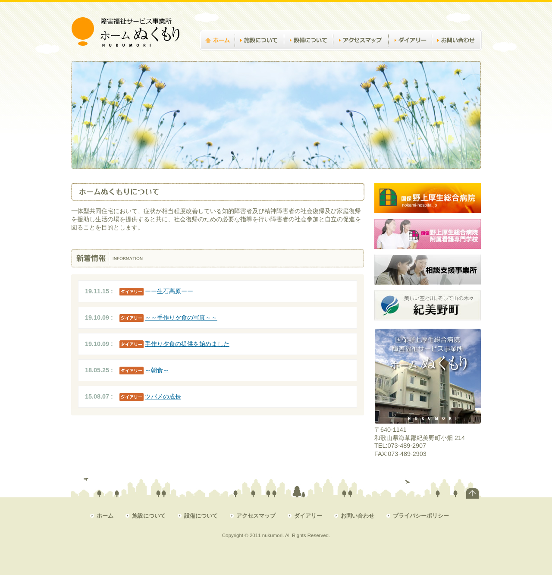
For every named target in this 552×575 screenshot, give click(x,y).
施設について (259, 54)
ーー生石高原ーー (169, 291)
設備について (308, 54)
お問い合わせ (457, 54)
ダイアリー (410, 54)
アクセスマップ (360, 54)
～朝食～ (157, 370)
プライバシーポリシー (421, 515)
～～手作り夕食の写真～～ (181, 317)
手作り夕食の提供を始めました (187, 343)
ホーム (220, 54)
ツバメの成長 (163, 396)
